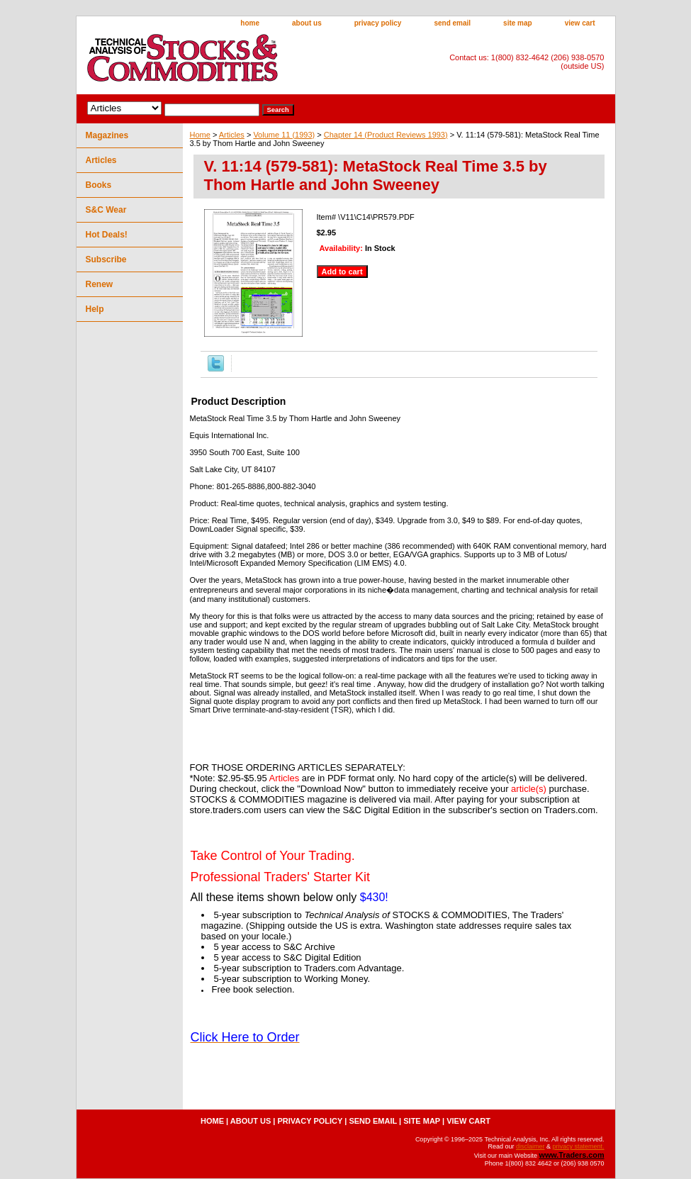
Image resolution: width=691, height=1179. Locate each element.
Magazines (107, 135)
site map (517, 23)
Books (99, 185)
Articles (232, 134)
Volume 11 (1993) (284, 134)
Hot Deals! (107, 235)
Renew (99, 284)
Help (95, 309)
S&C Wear (106, 210)
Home (200, 134)
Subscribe (106, 259)
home (249, 23)
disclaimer (530, 1146)
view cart (580, 23)
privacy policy (378, 23)
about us (307, 23)
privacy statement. (578, 1146)
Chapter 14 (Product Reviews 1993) (386, 134)
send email (452, 23)
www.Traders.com (571, 1155)
